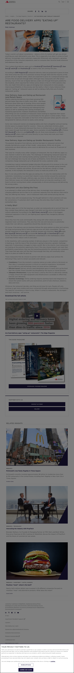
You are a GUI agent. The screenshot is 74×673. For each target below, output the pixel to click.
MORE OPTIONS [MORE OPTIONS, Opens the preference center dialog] (26, 665)
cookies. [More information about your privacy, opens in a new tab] (53, 661)
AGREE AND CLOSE (26, 669)
